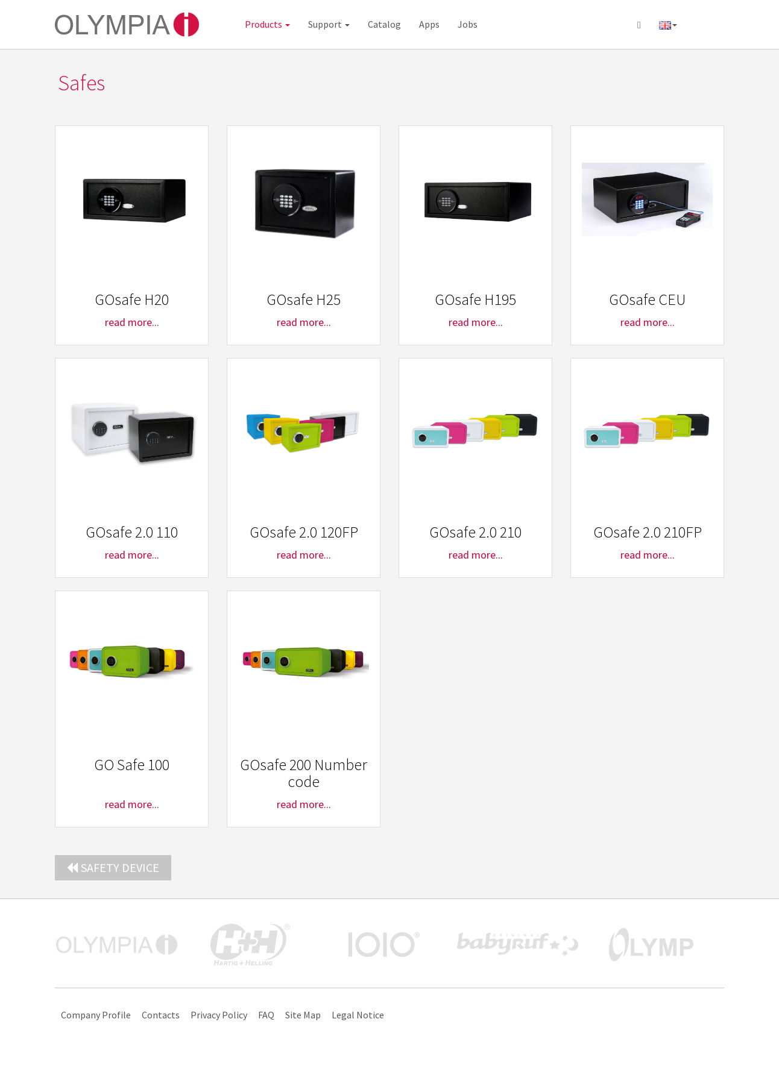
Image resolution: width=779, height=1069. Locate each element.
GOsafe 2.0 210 (475, 532)
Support (329, 24)
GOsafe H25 (303, 299)
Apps (429, 24)
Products (267, 24)
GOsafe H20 (132, 299)
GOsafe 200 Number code (303, 773)
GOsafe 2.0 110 (132, 532)
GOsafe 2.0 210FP (647, 532)
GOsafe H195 (475, 299)
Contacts (161, 1015)
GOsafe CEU (647, 299)
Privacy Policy (219, 1015)
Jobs (468, 24)
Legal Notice (358, 1015)
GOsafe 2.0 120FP (304, 532)
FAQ (266, 1015)
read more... (132, 322)
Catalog (384, 24)
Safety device (113, 867)
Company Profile (96, 1015)
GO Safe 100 (131, 764)
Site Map (303, 1015)
